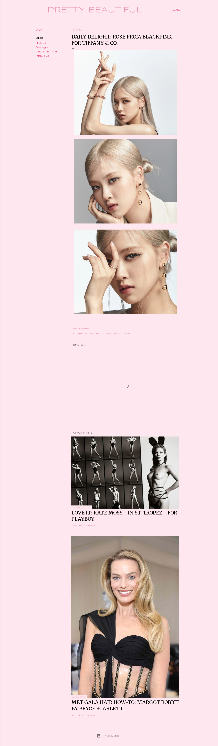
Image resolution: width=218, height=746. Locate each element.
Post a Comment (87, 525)
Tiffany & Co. (42, 55)
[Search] (177, 10)
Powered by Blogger (109, 736)
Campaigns (41, 47)
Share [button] (38, 30)
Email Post (84, 328)
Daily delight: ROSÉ (46, 51)
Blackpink (40, 43)
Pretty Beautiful (94, 10)
